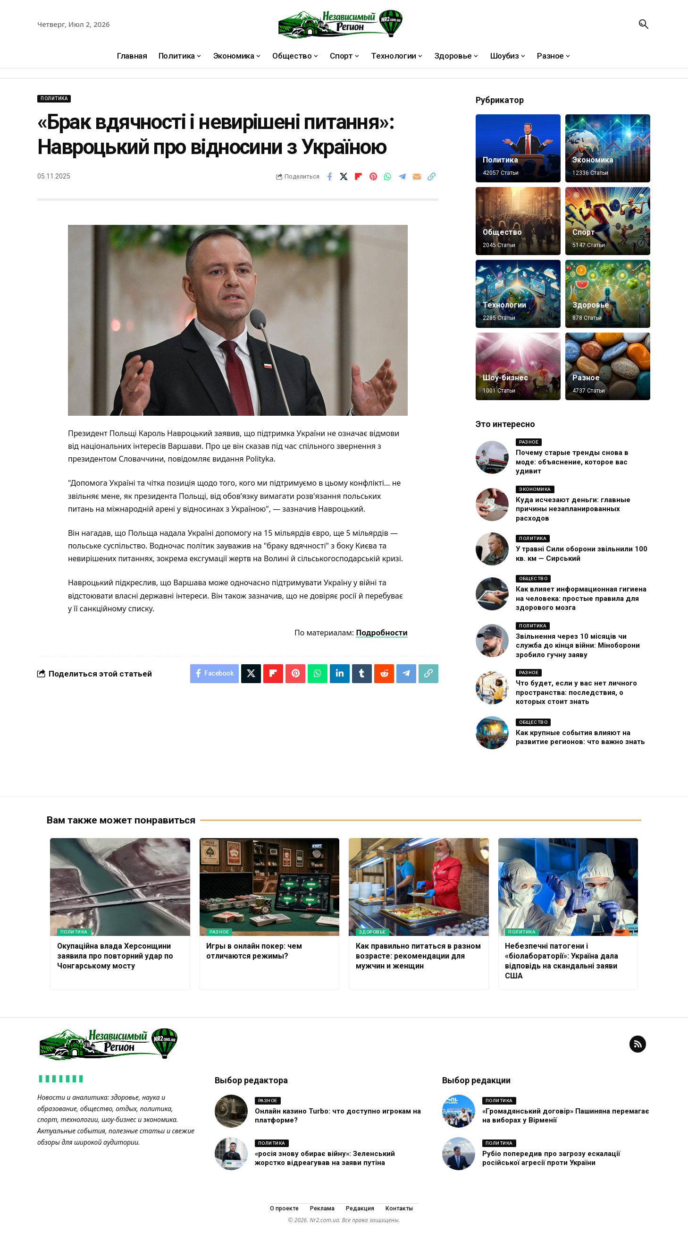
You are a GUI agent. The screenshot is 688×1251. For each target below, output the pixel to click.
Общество (502, 232)
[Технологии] (518, 294)
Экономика (592, 159)
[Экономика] (607, 148)
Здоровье (590, 304)
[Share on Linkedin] (340, 673)
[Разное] (607, 367)
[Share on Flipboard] (358, 176)
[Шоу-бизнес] (518, 367)
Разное (586, 377)
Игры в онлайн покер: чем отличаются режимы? (254, 952)
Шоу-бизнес (505, 377)
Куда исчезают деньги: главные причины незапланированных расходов (573, 509)
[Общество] (518, 221)
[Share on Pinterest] (373, 176)
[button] (643, 24)
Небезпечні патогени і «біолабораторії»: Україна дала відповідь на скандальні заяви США (561, 962)
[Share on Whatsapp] (387, 176)
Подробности (382, 632)
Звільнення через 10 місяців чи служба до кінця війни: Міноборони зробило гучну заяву (578, 645)
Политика (54, 98)
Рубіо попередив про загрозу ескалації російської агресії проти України (551, 1159)
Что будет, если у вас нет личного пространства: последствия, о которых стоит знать (576, 692)
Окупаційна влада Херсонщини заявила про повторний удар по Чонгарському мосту (115, 957)
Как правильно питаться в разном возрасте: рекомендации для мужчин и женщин (418, 957)
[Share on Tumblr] (362, 673)
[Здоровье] (607, 294)
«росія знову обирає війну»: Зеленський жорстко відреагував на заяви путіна (325, 1159)
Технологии (504, 304)
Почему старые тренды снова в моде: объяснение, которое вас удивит (572, 461)
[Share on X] (344, 176)
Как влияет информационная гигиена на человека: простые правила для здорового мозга (581, 598)
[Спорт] (607, 221)
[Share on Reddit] (384, 673)
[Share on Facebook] (329, 176)
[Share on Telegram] (402, 176)
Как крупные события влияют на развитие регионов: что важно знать (580, 737)
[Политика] (518, 148)
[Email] (417, 176)
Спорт (583, 232)
